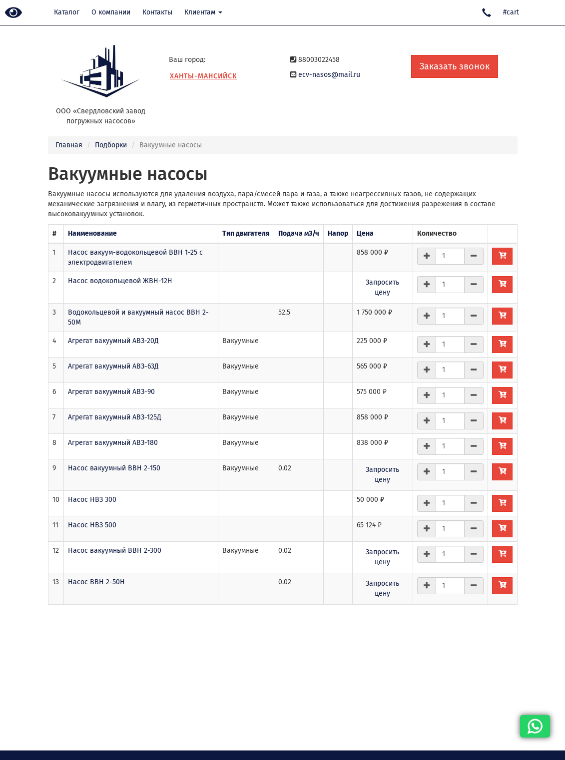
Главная (68, 145)
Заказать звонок (455, 66)
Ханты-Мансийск (203, 76)
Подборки (111, 145)
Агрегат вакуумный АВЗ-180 (113, 442)
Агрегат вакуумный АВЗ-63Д (113, 366)
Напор (338, 233)
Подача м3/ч (298, 233)
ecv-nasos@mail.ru (329, 74)
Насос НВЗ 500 (92, 525)
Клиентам (203, 12)
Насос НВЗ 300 (92, 499)
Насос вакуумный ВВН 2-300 (114, 550)
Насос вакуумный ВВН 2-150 (114, 468)
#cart (511, 12)
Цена (365, 233)
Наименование (92, 233)
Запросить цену (382, 287)
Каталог (66, 12)
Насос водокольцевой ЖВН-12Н (120, 281)
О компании (110, 12)
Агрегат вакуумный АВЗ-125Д (114, 417)
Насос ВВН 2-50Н (96, 582)
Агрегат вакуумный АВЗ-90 (111, 391)
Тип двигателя (246, 233)
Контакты (157, 12)
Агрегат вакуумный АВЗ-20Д (113, 341)
